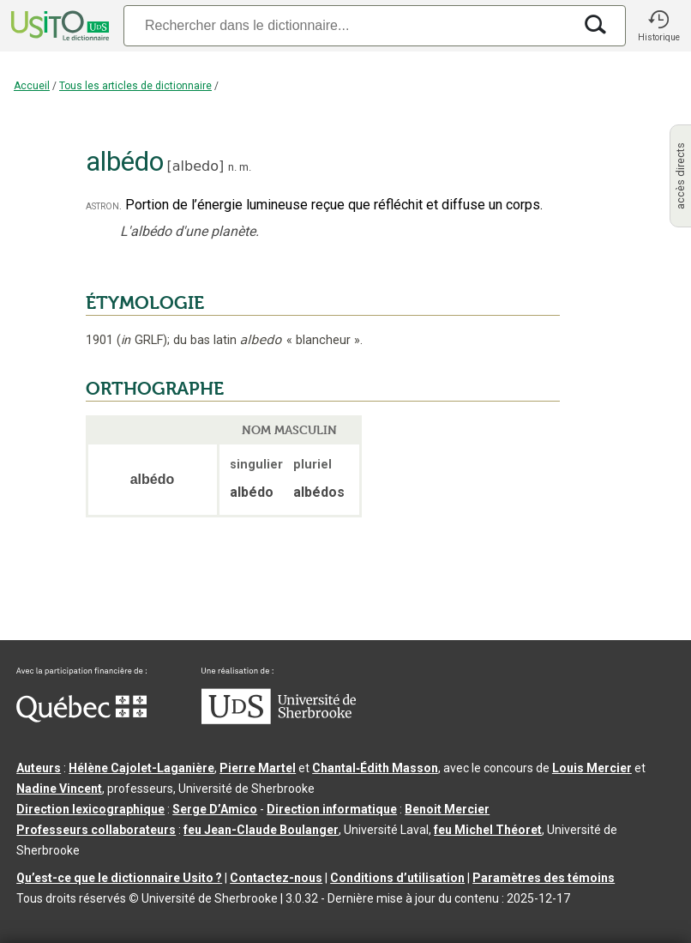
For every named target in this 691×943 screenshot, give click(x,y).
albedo (195, 166)
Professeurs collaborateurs (96, 830)
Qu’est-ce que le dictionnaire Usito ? (119, 878)
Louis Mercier (592, 768)
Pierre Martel (257, 768)
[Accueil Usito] (58, 25)
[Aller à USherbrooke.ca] (278, 720)
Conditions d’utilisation (397, 878)
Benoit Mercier (447, 809)
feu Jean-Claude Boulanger (261, 830)
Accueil (32, 86)
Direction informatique (332, 809)
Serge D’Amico (214, 809)
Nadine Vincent (59, 788)
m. (245, 166)
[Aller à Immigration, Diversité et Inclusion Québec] (81, 718)
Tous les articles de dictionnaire (135, 86)
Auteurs (38, 768)
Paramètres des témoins (543, 878)
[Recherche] (348, 25)
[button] (658, 25)
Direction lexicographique (90, 809)
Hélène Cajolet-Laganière (141, 768)
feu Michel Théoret (488, 830)
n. (232, 166)
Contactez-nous (276, 878)
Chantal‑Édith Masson (375, 768)
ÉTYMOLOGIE (145, 303)
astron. (104, 205)
